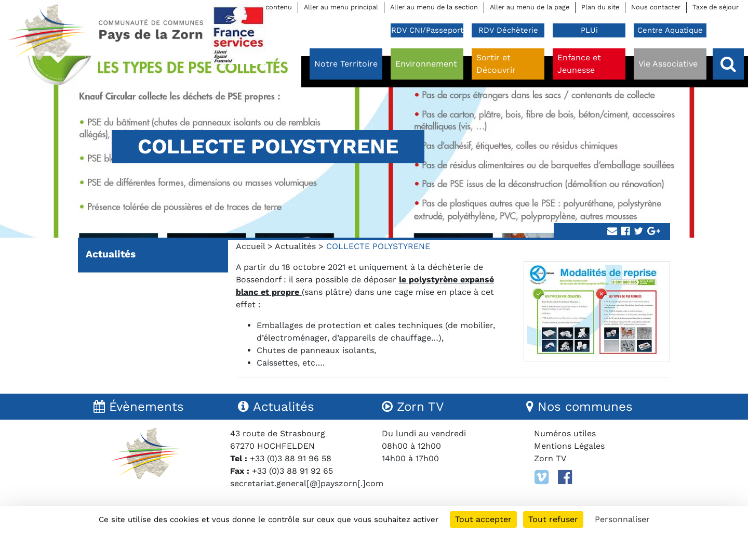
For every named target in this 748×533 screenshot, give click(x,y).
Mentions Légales (569, 446)
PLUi (589, 30)
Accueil (250, 246)
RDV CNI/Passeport (427, 30)
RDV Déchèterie (508, 30)
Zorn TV (550, 458)
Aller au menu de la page (529, 7)
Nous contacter (655, 7)
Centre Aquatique (670, 30)
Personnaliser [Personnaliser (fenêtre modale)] (622, 519)
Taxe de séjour (715, 7)
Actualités (295, 246)
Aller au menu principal (341, 7)
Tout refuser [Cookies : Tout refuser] (553, 519)
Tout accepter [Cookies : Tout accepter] (483, 519)
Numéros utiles (565, 433)
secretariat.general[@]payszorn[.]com (306, 483)
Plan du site (600, 7)
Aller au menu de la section (434, 7)
